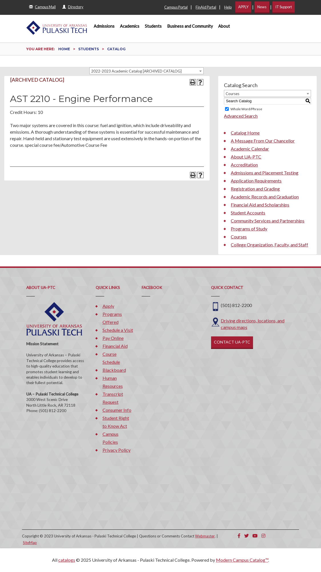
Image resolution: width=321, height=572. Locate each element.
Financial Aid (115, 346)
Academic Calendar (250, 148)
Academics (129, 26)
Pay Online (113, 338)
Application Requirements (256, 180)
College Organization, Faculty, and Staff (269, 244)
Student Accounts (248, 212)
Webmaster (205, 536)
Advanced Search (241, 116)
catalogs (66, 560)
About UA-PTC (246, 156)
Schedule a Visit (118, 330)
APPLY (243, 7)
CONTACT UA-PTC (232, 342)
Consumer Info (117, 410)
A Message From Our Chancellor (263, 140)
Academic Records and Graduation (265, 196)
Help (228, 7)
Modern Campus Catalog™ (242, 560)
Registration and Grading (255, 188)
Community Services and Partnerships (267, 220)
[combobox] (146, 70)
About (224, 26)
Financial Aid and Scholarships (260, 204)
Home (64, 49)
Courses (239, 236)
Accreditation (244, 164)
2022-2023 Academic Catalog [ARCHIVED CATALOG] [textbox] (136, 71)
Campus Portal (176, 7)
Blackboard (114, 370)
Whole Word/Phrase (246, 109)
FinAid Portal (206, 7)
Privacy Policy (117, 450)
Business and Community (190, 26)
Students (153, 26)
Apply (108, 306)
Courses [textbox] (232, 93)
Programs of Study (249, 228)
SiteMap (30, 542)
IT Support (283, 7)
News (261, 7)
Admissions (104, 26)
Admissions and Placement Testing (264, 172)
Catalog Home (245, 132)
